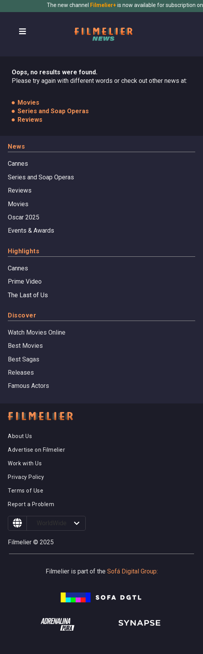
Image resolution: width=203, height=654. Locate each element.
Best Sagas (23, 359)
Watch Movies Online (36, 332)
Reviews (20, 190)
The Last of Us (28, 295)
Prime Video (25, 281)
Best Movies (25, 345)
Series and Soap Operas (41, 177)
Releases (21, 372)
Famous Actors (28, 385)
